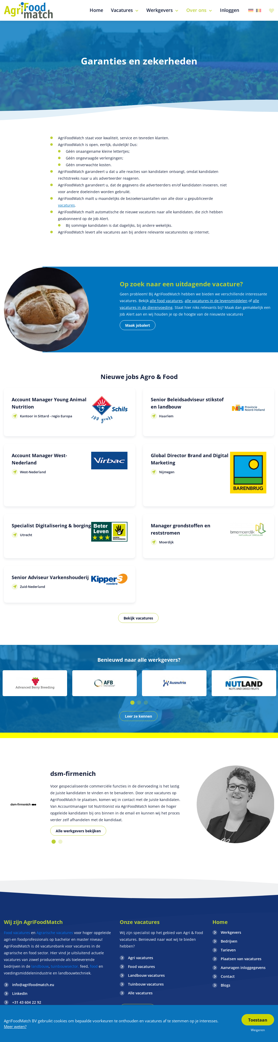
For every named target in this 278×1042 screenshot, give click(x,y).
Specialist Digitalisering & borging (51, 525)
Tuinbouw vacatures (146, 984)
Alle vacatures (140, 992)
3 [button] (145, 702)
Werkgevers (231, 932)
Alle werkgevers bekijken (78, 830)
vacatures (66, 205)
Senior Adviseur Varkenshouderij (50, 577)
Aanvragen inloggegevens (243, 967)
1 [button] (132, 702)
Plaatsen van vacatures (241, 958)
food (94, 966)
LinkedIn (19, 993)
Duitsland (250, 10)
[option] (35, 683)
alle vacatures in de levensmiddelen (216, 300)
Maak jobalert (137, 325)
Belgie (258, 10)
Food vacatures (17, 932)
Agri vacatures (140, 957)
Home (220, 922)
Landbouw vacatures (146, 975)
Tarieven (228, 950)
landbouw (40, 966)
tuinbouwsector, (65, 966)
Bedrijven (229, 941)
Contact (228, 976)
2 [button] (139, 702)
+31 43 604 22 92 (26, 1002)
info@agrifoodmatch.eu (33, 984)
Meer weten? (15, 1026)
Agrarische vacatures (55, 932)
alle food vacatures (166, 300)
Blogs (225, 985)
